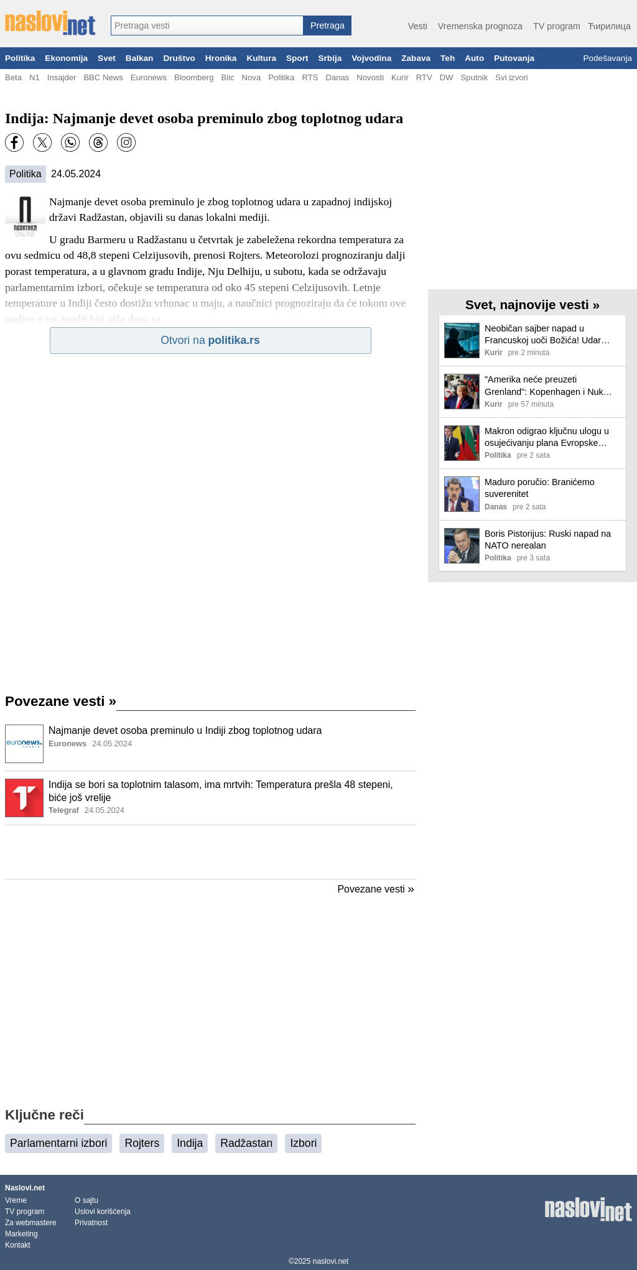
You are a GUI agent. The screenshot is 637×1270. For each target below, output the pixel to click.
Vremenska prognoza (480, 26)
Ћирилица (609, 26)
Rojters (141, 1143)
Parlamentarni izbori (58, 1143)
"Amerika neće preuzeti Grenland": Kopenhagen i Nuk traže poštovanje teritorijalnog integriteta (544, 385)
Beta (13, 77)
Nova (251, 77)
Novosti (370, 77)
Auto (474, 58)
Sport (297, 58)
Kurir (400, 77)
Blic (227, 77)
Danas (337, 77)
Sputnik (474, 77)
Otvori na (209, 340)
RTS (310, 77)
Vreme (16, 1200)
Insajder (62, 77)
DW (446, 77)
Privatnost (91, 1222)
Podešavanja (607, 58)
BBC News (103, 77)
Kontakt (17, 1245)
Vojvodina (371, 58)
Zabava (415, 58)
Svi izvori (511, 77)
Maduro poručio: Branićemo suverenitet (540, 488)
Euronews (149, 77)
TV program (556, 26)
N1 (34, 77)
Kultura (261, 58)
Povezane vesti (60, 701)
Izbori (303, 1143)
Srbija (330, 58)
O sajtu (86, 1200)
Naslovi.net (25, 1188)
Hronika (221, 58)
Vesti (417, 26)
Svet (107, 58)
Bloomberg (193, 77)
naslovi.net (330, 1261)
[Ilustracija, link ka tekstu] (24, 745)
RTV (424, 77)
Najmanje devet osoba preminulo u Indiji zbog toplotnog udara (185, 730)
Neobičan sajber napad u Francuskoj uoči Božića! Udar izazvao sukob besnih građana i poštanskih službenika (547, 334)
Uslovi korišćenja (103, 1211)
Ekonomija (66, 58)
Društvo (179, 58)
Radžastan (246, 1143)
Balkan (140, 58)
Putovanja (514, 58)
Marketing (21, 1234)
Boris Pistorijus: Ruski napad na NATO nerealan (548, 539)
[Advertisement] (210, 852)
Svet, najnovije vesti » (532, 304)
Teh (447, 58)
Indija (190, 1143)
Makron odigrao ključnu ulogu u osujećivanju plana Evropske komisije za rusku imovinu (547, 437)
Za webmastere (31, 1222)
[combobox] (207, 25)
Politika (20, 58)
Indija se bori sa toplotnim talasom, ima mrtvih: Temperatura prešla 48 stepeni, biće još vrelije (221, 791)
